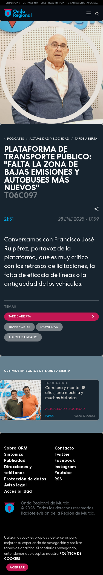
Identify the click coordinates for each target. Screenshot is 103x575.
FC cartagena (76, 2)
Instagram (65, 466)
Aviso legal (15, 485)
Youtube (63, 472)
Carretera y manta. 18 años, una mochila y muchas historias (65, 393)
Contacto (64, 448)
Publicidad (14, 460)
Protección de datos (25, 478)
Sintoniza (14, 454)
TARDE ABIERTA (86, 138)
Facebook (65, 460)
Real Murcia (56, 2)
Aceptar (17, 567)
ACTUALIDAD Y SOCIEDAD (49, 138)
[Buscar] (95, 13)
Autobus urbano (23, 337)
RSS (58, 478)
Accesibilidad (18, 491)
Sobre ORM (15, 448)
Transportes (19, 327)
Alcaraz (92, 2)
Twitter (62, 454)
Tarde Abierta (51, 316)
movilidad (49, 327)
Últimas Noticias (34, 2)
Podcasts (15, 138)
